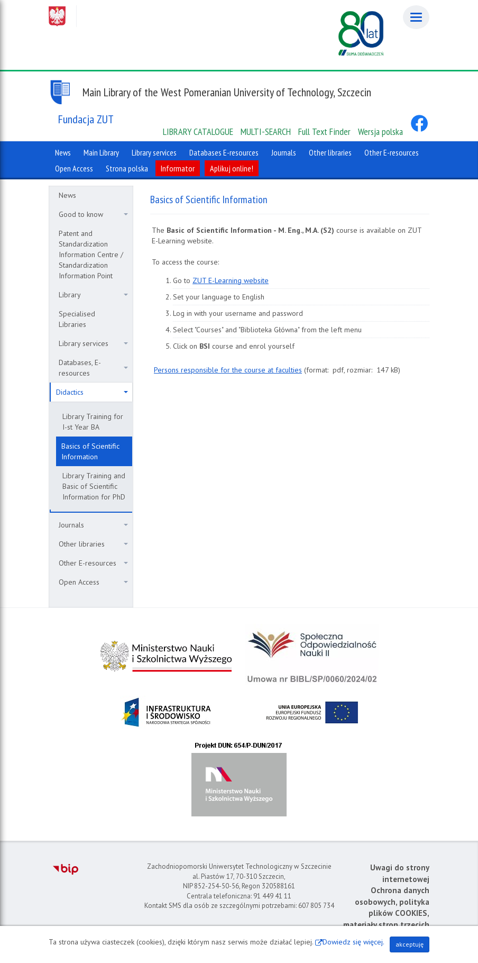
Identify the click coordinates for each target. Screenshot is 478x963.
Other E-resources (93, 563)
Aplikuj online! (231, 168)
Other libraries (93, 544)
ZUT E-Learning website (230, 280)
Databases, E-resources (93, 368)
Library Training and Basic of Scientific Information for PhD (93, 486)
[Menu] (416, 17)
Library (93, 294)
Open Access (93, 582)
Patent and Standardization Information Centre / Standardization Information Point (91, 254)
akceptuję (410, 944)
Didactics (92, 392)
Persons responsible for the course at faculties (228, 370)
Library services (93, 343)
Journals (93, 525)
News (67, 195)
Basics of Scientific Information (90, 451)
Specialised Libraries (77, 319)
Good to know (93, 214)
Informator (178, 168)
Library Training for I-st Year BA (92, 422)
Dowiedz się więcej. (353, 942)
